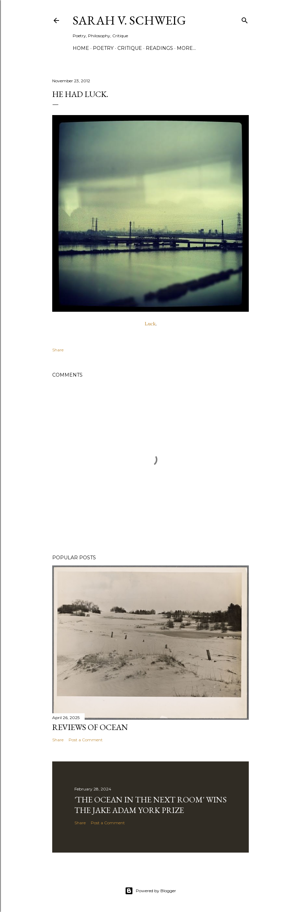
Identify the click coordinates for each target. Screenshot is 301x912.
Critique (129, 48)
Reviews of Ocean (90, 727)
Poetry (103, 48)
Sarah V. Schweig (129, 20)
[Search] (245, 19)
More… (186, 48)
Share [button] (57, 349)
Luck (150, 324)
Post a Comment (86, 739)
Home (81, 48)
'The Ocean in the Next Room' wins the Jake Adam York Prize (150, 804)
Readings (159, 48)
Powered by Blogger (150, 891)
